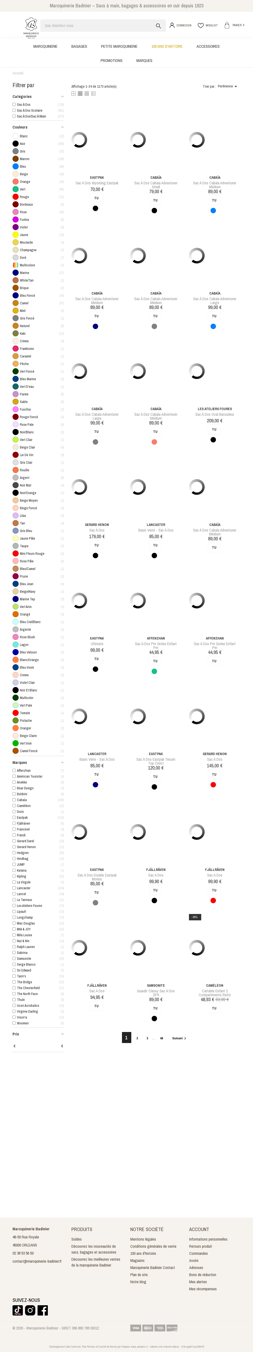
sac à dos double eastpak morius (97, 877)
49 (162, 1038)
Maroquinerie (45, 46)
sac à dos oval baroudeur (214, 414)
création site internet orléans (164, 1346)
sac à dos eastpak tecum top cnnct (155, 761)
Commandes (198, 1253)
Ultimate (97, 643)
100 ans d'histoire (167, 46)
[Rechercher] (103, 25)
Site (184, 1346)
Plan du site (139, 1274)
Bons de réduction (202, 1274)
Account (199, 1229)
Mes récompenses (203, 1289)
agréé (189, 1346)
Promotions (111, 60)
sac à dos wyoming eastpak (97, 183)
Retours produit (200, 1246)
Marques (144, 60)
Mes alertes (198, 1281)
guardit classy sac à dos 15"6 (156, 992)
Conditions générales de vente (153, 1246)
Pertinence (228, 86)
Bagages (79, 46)
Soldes (76, 1239)
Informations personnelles (208, 1239)
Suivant (179, 1038)
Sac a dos (155, 875)
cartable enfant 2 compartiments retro (215, 992)
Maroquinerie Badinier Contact (152, 1267)
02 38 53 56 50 (23, 1253)
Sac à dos (97, 530)
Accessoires (208, 46)
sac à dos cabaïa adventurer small (155, 185)
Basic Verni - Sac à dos (155, 530)
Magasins (137, 1260)
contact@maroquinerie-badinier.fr (37, 1261)
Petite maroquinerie (119, 46)
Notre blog (138, 1281)
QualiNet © (198, 1346)
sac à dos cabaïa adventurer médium (214, 185)
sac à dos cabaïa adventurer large (214, 300)
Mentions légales (143, 1239)
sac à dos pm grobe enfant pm (156, 645)
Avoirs (194, 1260)
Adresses (196, 1267)
